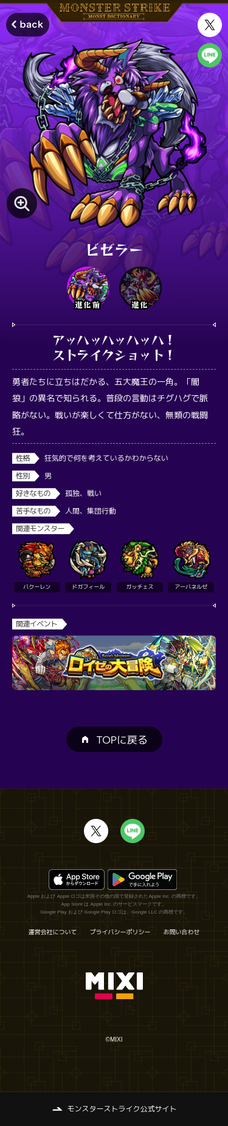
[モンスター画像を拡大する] (22, 203)
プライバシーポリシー (120, 932)
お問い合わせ (182, 932)
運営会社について (53, 932)
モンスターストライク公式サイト (121, 1109)
